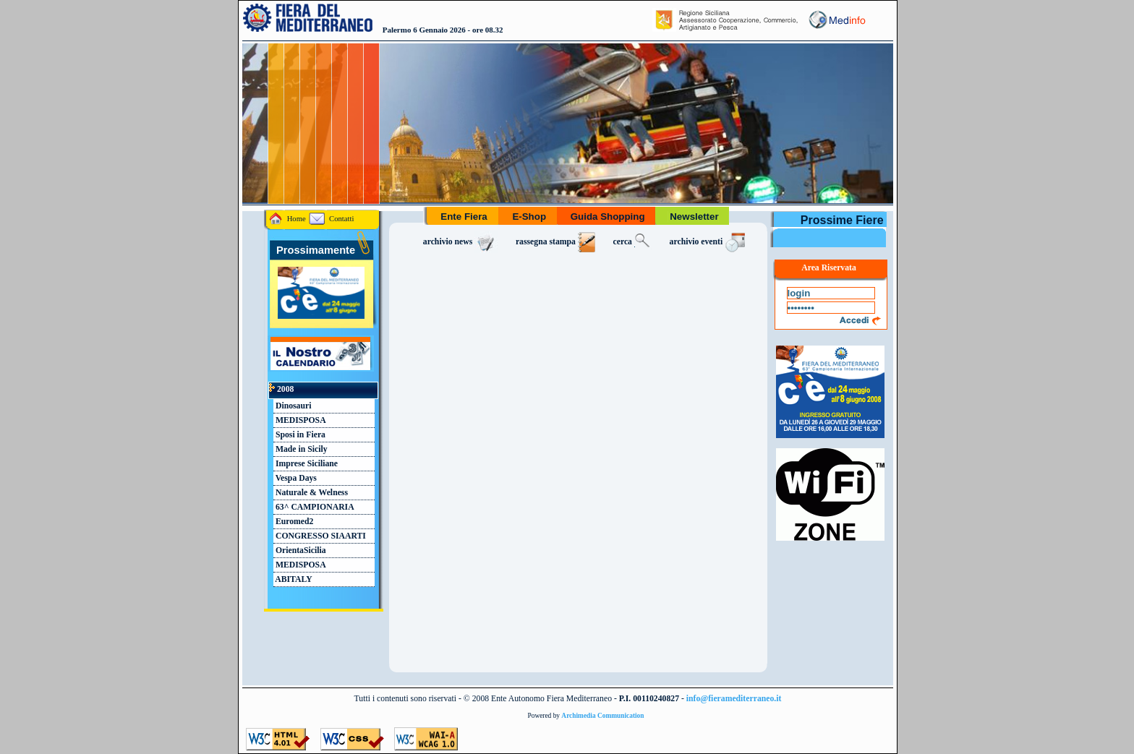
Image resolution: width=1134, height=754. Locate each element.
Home (287, 219)
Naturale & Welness (310, 492)
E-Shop (529, 216)
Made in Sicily (300, 449)
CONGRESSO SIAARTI (319, 536)
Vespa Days (295, 478)
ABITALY (292, 579)
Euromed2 (293, 521)
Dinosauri (292, 406)
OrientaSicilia (299, 550)
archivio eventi (709, 242)
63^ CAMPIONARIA (313, 507)
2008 (281, 389)
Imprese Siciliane (305, 463)
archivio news (460, 242)
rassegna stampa (556, 242)
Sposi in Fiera (299, 435)
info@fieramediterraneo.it (734, 698)
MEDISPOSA (299, 420)
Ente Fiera (464, 216)
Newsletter (694, 216)
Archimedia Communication (602, 715)
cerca (632, 242)
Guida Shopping (608, 216)
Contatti (331, 219)
